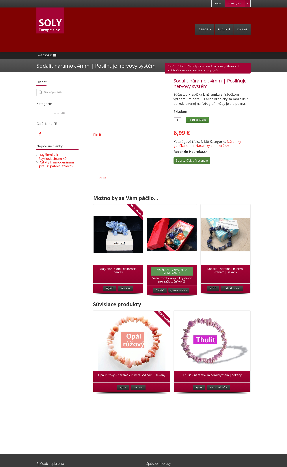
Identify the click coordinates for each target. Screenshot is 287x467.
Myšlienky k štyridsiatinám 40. (53, 156)
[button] (45, 55)
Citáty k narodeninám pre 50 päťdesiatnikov (56, 164)
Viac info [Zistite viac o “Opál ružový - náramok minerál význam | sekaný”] (138, 387)
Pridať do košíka (197, 120)
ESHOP (205, 29)
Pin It (97, 134)
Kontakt (242, 29)
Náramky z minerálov (212, 145)
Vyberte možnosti (179, 290)
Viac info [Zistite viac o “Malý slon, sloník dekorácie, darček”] (125, 288)
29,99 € (160, 290)
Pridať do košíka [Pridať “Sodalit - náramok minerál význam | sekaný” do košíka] (231, 288)
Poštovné (224, 29)
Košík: (239, 3)
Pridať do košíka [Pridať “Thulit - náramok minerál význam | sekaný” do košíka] (218, 387)
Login (218, 3)
